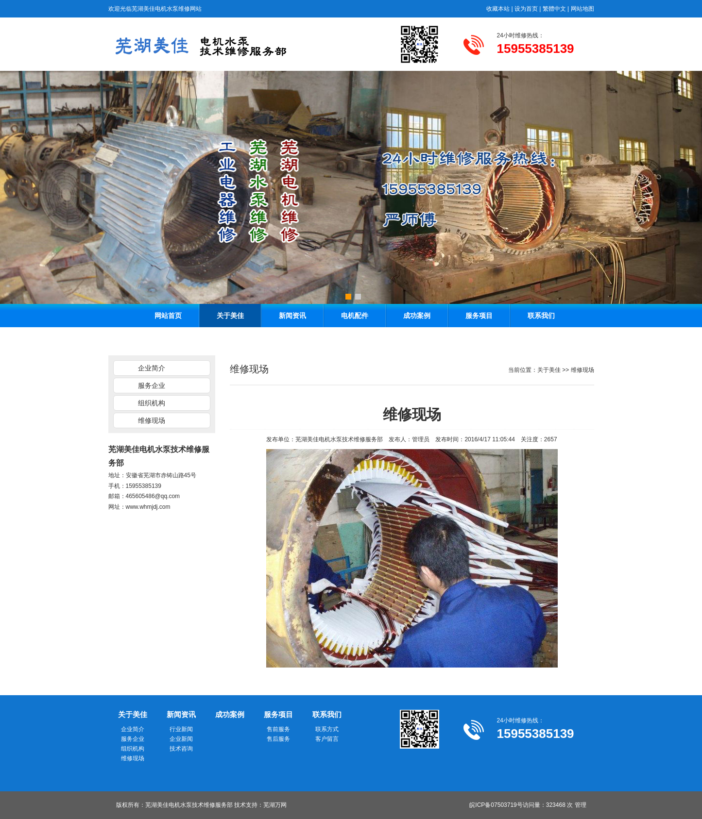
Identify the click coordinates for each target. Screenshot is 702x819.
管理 (580, 805)
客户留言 (327, 738)
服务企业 (151, 385)
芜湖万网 (275, 805)
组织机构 (151, 403)
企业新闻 (181, 738)
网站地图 (582, 8)
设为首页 (526, 8)
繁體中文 (554, 8)
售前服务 (278, 729)
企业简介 (151, 368)
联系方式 (327, 729)
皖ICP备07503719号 (495, 805)
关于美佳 (230, 315)
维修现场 (151, 420)
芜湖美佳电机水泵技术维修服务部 (339, 439)
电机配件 (354, 315)
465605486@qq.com (153, 496)
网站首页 (168, 315)
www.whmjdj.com (148, 506)
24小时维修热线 (517, 35)
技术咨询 (181, 748)
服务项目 (479, 315)
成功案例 (416, 315)
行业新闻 (181, 729)
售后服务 (278, 738)
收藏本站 (498, 8)
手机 (114, 486)
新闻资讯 (292, 315)
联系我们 (541, 315)
